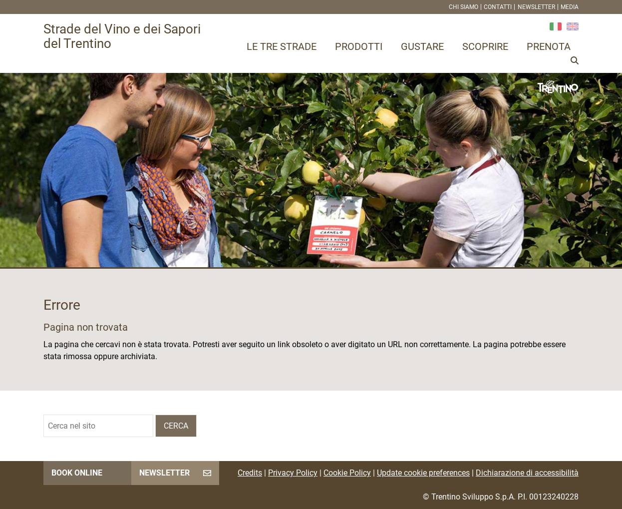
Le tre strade (281, 46)
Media (570, 6)
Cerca (176, 426)
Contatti (498, 6)
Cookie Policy (347, 473)
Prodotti (358, 46)
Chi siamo (463, 6)
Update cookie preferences (423, 473)
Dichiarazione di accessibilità (527, 473)
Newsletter (536, 6)
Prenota (549, 46)
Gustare (422, 46)
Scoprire (485, 46)
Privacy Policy (292, 473)
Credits (250, 473)
